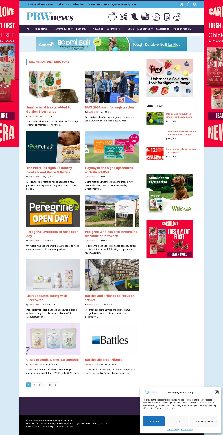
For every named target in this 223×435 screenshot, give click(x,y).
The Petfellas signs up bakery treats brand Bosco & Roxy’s (49, 170)
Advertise (78, 4)
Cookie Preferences (204, 421)
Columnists (113, 28)
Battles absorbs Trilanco (103, 360)
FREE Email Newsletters (41, 4)
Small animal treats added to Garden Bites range (48, 109)
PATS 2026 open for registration (109, 107)
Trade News (40, 28)
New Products (62, 28)
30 (50, 385)
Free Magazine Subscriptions (120, 4)
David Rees (34, 116)
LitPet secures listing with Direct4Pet (46, 298)
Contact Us (94, 4)
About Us (64, 4)
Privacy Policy (186, 429)
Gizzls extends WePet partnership (52, 360)
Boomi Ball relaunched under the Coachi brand (179, 115)
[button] (216, 392)
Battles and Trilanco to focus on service (110, 298)
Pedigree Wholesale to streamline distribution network (111, 234)
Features (81, 28)
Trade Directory (182, 28)
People (130, 28)
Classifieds (162, 28)
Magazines (143, 28)
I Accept (153, 421)
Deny (177, 421)
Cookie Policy (173, 429)
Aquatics (98, 28)
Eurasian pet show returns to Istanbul (181, 151)
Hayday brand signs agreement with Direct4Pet (109, 170)
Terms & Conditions (64, 426)
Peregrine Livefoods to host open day (52, 234)
